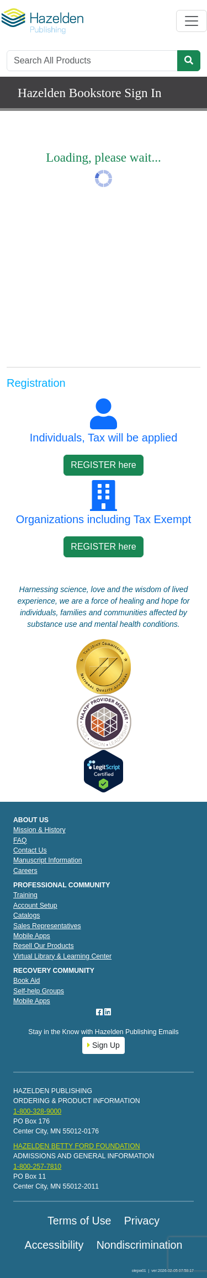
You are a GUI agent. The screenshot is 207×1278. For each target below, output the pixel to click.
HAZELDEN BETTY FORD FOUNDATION (76, 1146)
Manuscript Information (47, 860)
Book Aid (26, 980)
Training (25, 895)
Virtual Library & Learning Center (62, 956)
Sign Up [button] (103, 1045)
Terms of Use (79, 1221)
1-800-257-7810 (37, 1166)
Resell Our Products (43, 946)
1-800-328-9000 (37, 1111)
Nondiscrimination (140, 1245)
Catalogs (26, 915)
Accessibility (54, 1245)
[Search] (92, 60)
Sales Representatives (47, 926)
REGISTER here (103, 465)
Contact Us (30, 850)
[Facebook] (100, 1012)
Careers (25, 871)
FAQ (20, 840)
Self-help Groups (38, 991)
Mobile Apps (31, 936)
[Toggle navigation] (191, 21)
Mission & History (39, 830)
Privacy (142, 1221)
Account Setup (35, 905)
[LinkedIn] (107, 1012)
